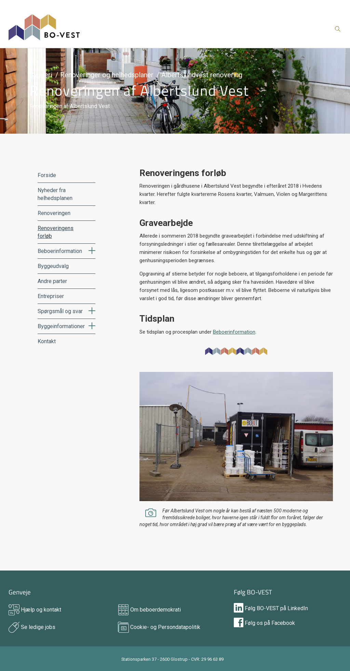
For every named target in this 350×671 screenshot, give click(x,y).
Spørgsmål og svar (60, 311)
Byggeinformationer (61, 326)
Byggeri (40, 75)
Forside (47, 175)
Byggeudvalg (53, 266)
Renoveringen (54, 213)
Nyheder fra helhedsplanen (55, 194)
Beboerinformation (60, 251)
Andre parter (52, 281)
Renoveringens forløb (55, 232)
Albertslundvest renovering (201, 75)
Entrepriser (51, 296)
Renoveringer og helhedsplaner (106, 75)
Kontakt (47, 341)
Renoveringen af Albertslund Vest (139, 90)
